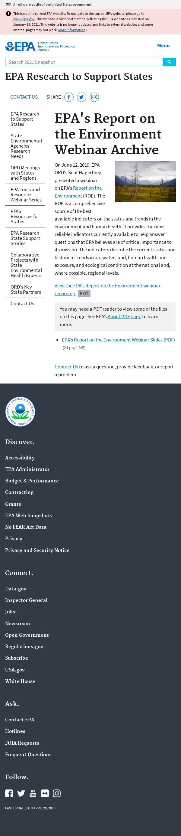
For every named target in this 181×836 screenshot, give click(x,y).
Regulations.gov (24, 647)
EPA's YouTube (33, 793)
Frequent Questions (28, 755)
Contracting (19, 492)
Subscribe (16, 658)
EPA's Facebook (9, 793)
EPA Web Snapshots (28, 516)
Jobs (10, 612)
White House (20, 681)
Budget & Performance (32, 481)
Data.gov (15, 589)
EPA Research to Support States (25, 118)
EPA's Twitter (21, 793)
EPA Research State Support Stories (25, 238)
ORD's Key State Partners (26, 289)
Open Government (27, 635)
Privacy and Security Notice (37, 551)
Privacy (13, 539)
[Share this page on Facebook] (69, 97)
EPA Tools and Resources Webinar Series (26, 194)
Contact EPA (19, 720)
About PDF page (124, 316)
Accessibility (20, 458)
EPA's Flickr (45, 793)
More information (71, 30)
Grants (13, 504)
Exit (84, 293)
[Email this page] (94, 97)
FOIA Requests (22, 743)
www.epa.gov (24, 19)
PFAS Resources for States (25, 216)
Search (169, 62)
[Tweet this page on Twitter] (81, 97)
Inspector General (26, 600)
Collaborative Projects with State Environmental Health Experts (26, 265)
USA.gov (15, 670)
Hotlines (15, 731)
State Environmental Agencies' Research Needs (26, 145)
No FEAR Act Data (25, 527)
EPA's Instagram (57, 793)
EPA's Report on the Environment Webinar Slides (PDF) (118, 339)
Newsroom (17, 624)
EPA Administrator (27, 469)
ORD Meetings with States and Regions (25, 172)
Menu (163, 45)
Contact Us (24, 96)
